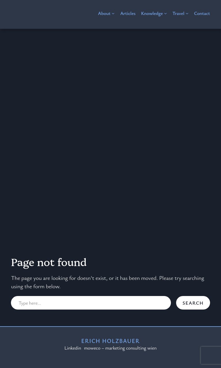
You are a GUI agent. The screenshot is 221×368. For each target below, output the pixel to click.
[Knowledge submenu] (165, 13)
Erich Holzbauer (110, 341)
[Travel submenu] (187, 13)
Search (192, 302)
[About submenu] (113, 13)
